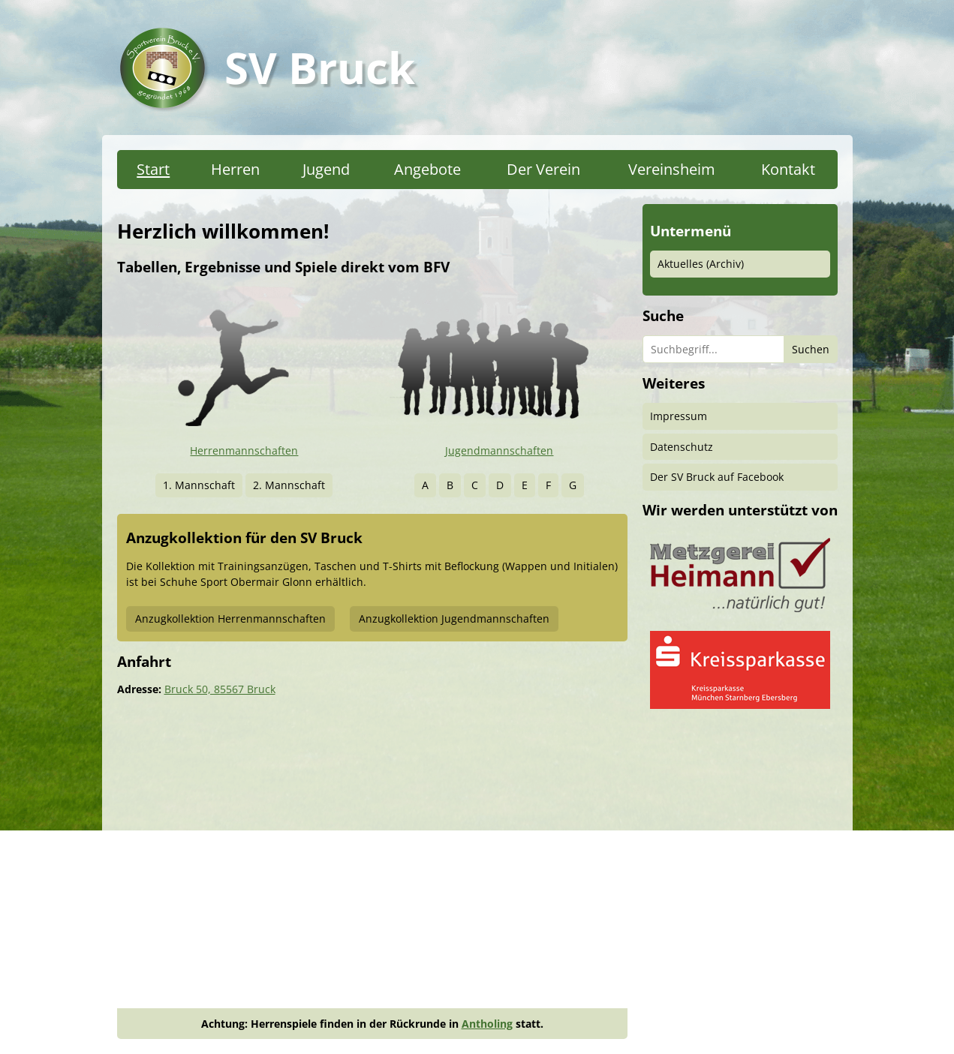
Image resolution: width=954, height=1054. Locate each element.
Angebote (427, 168)
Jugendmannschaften (499, 450)
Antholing (487, 1023)
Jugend (326, 168)
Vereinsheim (671, 168)
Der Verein (543, 168)
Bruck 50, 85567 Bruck (219, 689)
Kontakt (788, 168)
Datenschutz (681, 447)
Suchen (810, 349)
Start (153, 168)
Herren (235, 168)
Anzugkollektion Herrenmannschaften (230, 618)
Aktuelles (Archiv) (701, 264)
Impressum (678, 416)
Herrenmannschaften (244, 450)
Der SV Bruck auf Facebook (717, 477)
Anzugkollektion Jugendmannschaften (454, 618)
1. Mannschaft (199, 485)
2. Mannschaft (289, 485)
